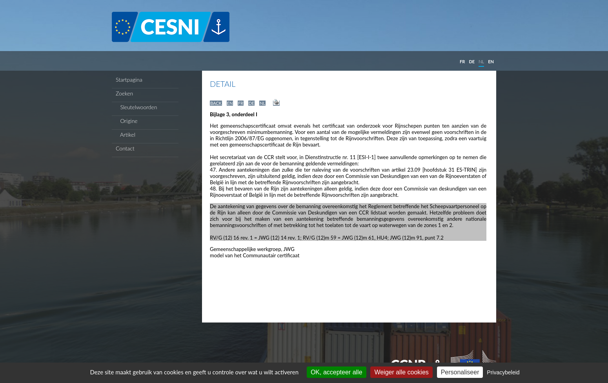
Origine (127, 120)
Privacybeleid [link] (503, 372)
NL (481, 61)
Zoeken (124, 93)
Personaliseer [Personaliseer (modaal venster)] (460, 372)
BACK (216, 103)
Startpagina (129, 79)
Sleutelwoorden (136, 107)
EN (491, 61)
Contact (125, 148)
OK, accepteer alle (336, 372)
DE (472, 61)
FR (462, 61)
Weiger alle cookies (401, 372)
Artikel (125, 134)
